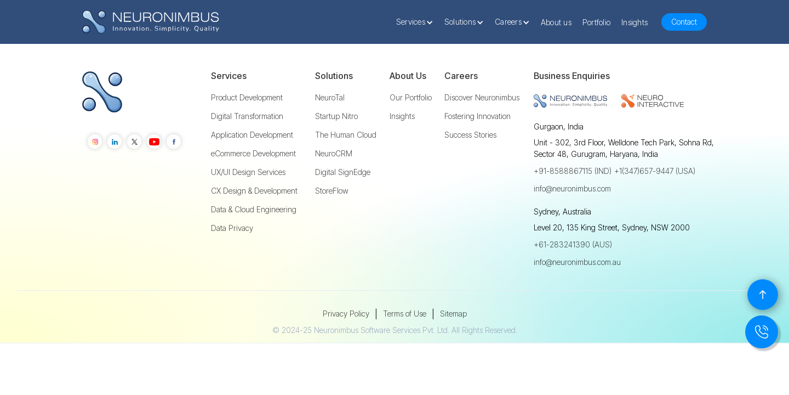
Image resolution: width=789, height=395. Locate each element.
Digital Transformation (247, 116)
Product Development (247, 97)
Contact (684, 21)
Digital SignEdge (342, 172)
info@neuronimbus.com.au (577, 262)
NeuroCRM (333, 153)
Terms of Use (404, 313)
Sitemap (453, 313)
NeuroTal (330, 97)
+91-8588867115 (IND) (572, 171)
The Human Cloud (345, 135)
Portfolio (596, 22)
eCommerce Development (253, 153)
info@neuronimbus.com (572, 188)
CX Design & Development (254, 191)
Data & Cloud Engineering (253, 209)
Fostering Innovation (477, 116)
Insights (634, 22)
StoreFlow (331, 191)
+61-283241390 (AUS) (573, 244)
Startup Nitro (336, 116)
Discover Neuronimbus (481, 97)
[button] (417, 22)
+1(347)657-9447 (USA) (654, 171)
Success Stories (470, 135)
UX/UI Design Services (248, 172)
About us (556, 22)
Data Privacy (232, 228)
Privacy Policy (346, 313)
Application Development (252, 135)
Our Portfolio (411, 97)
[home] (150, 22)
